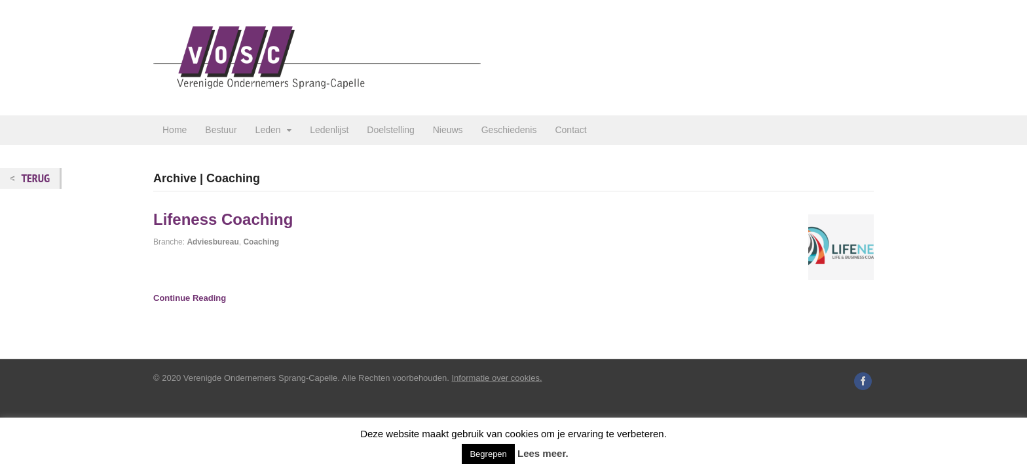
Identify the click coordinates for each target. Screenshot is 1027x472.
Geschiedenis (509, 130)
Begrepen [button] (488, 454)
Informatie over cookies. (497, 378)
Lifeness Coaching (223, 219)
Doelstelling (390, 130)
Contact (570, 130)
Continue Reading (189, 298)
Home (174, 130)
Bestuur (220, 130)
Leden (268, 130)
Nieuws (448, 130)
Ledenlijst (329, 130)
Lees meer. (543, 453)
